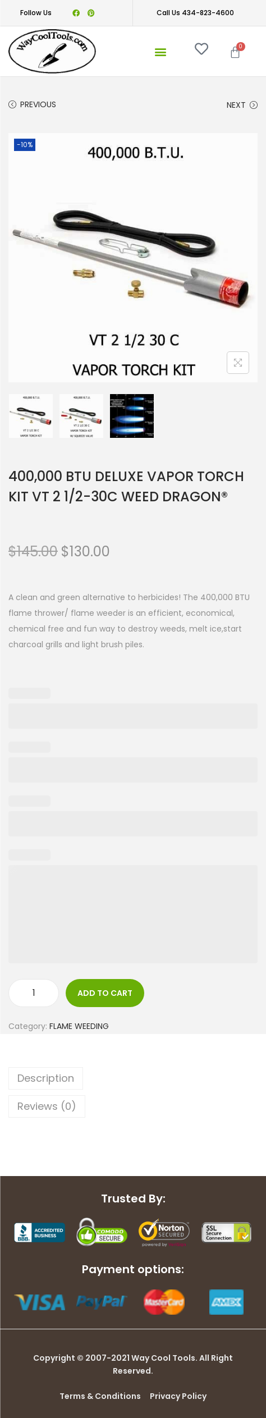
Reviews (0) (46, 1106)
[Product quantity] (33, 993)
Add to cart (104, 993)
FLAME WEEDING (79, 1026)
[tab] (133, 1078)
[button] (160, 51)
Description (45, 1078)
